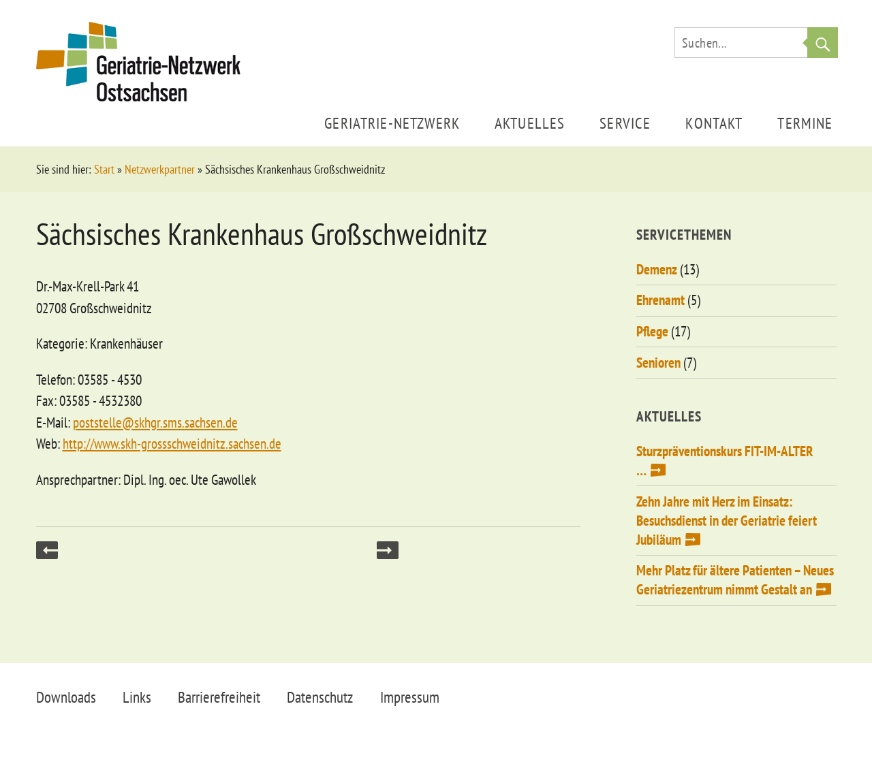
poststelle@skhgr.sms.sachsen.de (155, 422)
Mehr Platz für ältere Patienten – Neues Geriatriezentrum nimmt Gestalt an (735, 580)
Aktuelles (530, 123)
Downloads (66, 697)
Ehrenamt (660, 300)
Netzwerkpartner (160, 169)
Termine (804, 123)
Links (137, 697)
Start (104, 169)
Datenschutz (320, 697)
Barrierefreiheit (219, 697)
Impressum (409, 697)
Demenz (656, 269)
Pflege (652, 331)
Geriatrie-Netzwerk (392, 123)
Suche (822, 42)
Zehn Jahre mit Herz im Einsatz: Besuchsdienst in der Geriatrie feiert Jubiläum (726, 520)
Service (625, 123)
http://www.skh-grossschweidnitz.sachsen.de (172, 443)
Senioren (658, 362)
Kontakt (714, 123)
